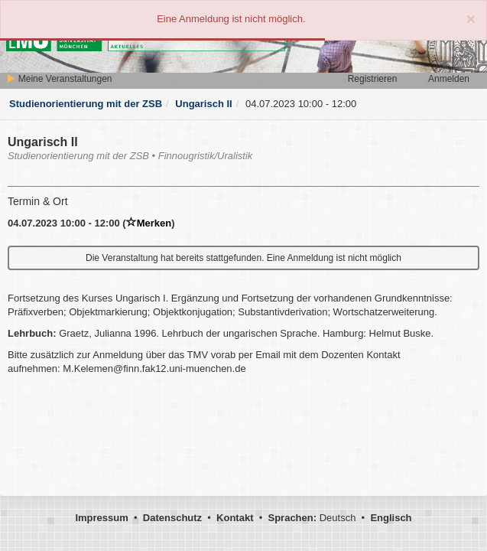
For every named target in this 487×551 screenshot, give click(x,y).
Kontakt (234, 517)
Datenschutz (172, 517)
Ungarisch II (203, 103)
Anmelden (448, 78)
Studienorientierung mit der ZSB (85, 103)
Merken (149, 223)
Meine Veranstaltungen (59, 78)
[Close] (471, 19)
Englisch (390, 517)
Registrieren (373, 78)
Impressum (101, 517)
